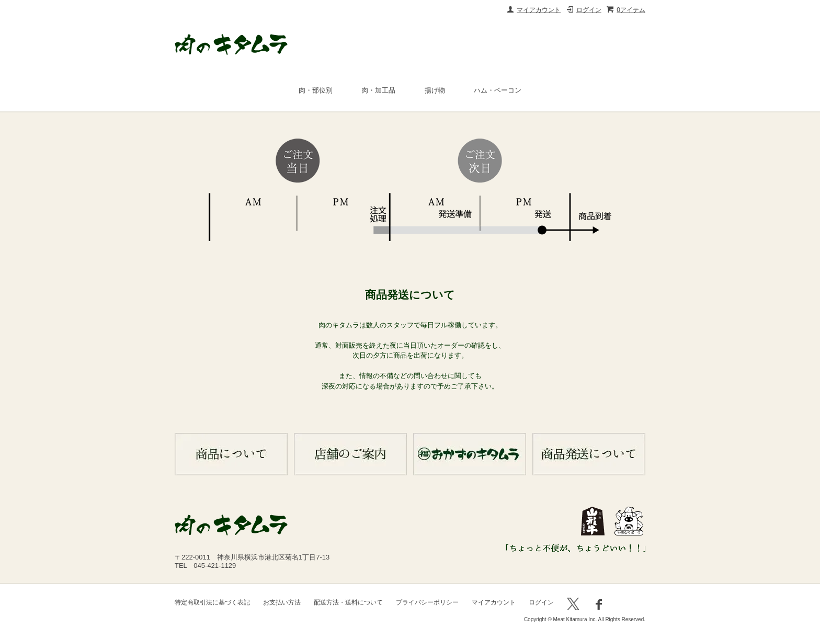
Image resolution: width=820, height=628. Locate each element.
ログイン (588, 10)
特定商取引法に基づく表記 (212, 602)
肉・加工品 (378, 90)
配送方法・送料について (348, 602)
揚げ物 (435, 90)
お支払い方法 (282, 602)
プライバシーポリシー (427, 602)
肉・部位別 (316, 90)
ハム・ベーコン (497, 90)
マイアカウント (539, 10)
